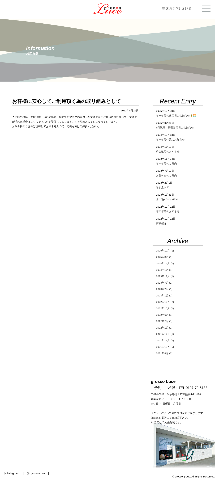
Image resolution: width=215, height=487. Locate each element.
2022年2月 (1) (164, 321)
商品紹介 (161, 223)
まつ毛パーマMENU (167, 199)
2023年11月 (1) (165, 276)
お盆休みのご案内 (166, 175)
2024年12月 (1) (165, 263)
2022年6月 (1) (164, 314)
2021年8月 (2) (164, 353)
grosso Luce (107, 8)
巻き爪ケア (162, 187)
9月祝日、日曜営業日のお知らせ (175, 127)
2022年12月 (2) (165, 301)
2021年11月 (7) (165, 340)
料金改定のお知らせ (167, 151)
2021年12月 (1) (165, 334)
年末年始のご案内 (166, 163)
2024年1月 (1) (164, 269)
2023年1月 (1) (164, 295)
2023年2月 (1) (164, 289)
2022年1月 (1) (164, 327)
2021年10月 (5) (165, 346)
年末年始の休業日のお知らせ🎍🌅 (176, 115)
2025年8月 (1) (164, 256)
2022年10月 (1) (165, 308)
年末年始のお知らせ (167, 211)
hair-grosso (13, 473)
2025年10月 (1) (165, 250)
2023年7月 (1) (164, 282)
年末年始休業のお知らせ (170, 139)
